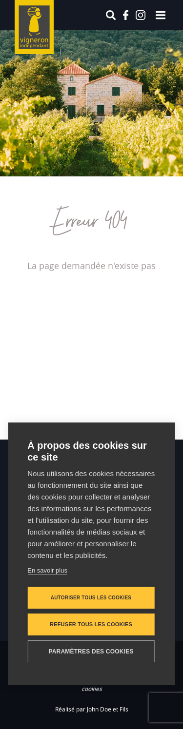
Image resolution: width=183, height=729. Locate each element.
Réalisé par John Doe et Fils (91, 709)
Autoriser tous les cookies (91, 597)
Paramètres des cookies (90, 651)
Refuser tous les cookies (91, 624)
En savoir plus (47, 570)
